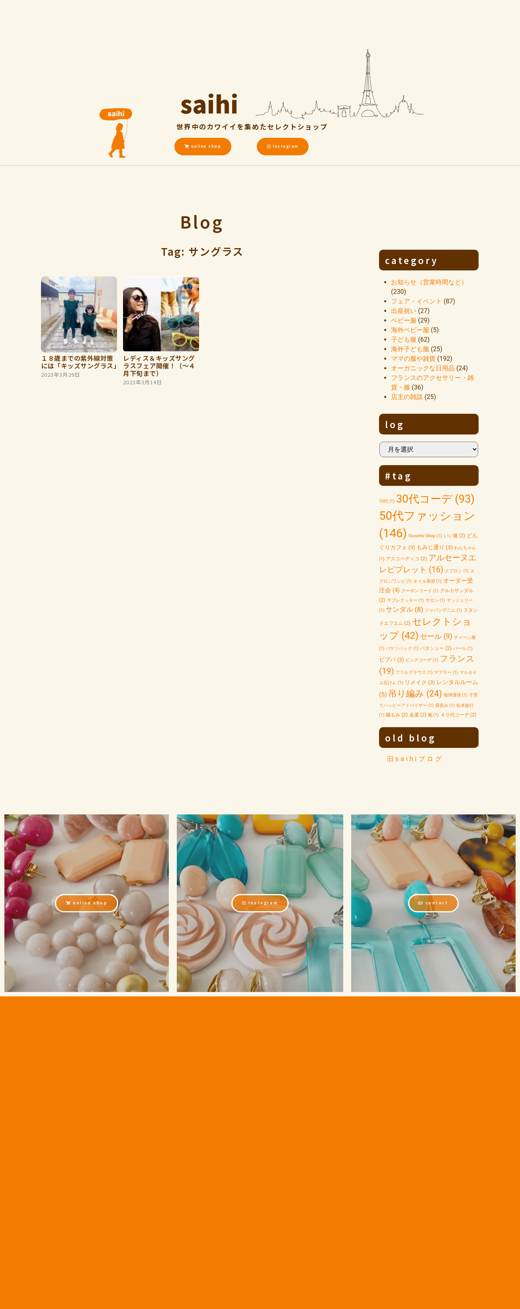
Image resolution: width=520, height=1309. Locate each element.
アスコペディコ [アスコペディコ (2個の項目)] (406, 559)
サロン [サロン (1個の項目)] (435, 600)
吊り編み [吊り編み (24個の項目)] (415, 694)
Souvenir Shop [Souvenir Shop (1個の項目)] (425, 535)
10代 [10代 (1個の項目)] (387, 501)
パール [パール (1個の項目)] (463, 648)
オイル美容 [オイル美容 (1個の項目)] (427, 581)
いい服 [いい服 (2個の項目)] (454, 535)
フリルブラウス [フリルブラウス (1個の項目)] (413, 672)
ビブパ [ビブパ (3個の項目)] (391, 659)
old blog (410, 737)
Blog (202, 221)
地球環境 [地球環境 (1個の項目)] (455, 695)
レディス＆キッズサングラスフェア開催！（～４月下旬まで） (159, 365)
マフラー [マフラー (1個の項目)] (446, 672)
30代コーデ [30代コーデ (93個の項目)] (435, 499)
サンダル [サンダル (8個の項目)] (404, 609)
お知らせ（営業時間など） (429, 282)
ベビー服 (403, 320)
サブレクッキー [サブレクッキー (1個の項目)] (405, 600)
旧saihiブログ (415, 758)
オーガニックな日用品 (423, 368)
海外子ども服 (410, 349)
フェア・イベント (416, 301)
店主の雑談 (407, 397)
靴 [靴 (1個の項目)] (433, 715)
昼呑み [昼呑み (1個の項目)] (445, 705)
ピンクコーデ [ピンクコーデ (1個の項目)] (421, 660)
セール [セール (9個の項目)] (436, 636)
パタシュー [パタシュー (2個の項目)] (436, 648)
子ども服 (403, 339)
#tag (398, 475)
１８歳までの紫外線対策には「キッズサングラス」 (80, 361)
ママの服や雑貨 (413, 358)
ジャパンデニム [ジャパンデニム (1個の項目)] (443, 610)
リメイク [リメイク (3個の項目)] (420, 682)
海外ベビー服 (410, 330)
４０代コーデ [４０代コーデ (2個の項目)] (458, 715)
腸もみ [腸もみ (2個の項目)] (397, 715)
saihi (209, 101)
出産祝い (403, 311)
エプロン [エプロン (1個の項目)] (457, 570)
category (411, 260)
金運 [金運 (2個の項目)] (417, 715)
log (395, 424)
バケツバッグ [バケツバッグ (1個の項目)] (402, 648)
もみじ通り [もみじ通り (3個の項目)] (434, 547)
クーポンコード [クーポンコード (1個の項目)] (419, 590)
